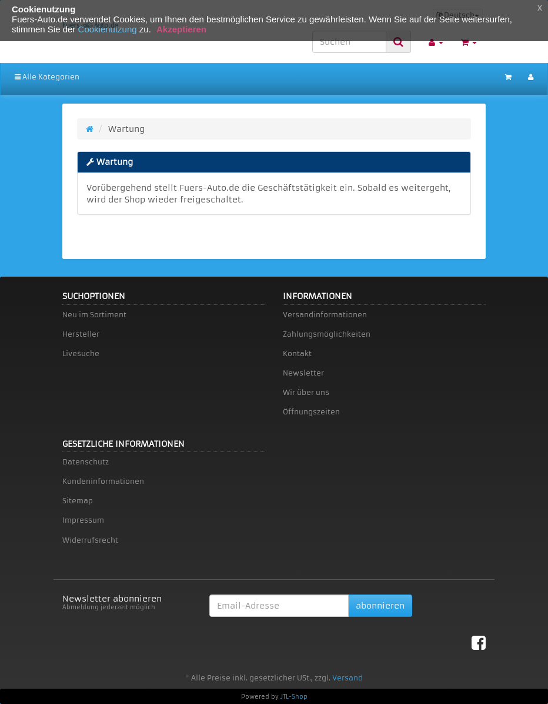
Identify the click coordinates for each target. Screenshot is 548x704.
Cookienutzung (107, 29)
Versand (347, 677)
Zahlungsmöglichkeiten (326, 334)
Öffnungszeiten (311, 411)
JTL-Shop (294, 696)
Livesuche (80, 353)
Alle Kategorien (47, 76)
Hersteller (80, 334)
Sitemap (77, 500)
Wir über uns (306, 392)
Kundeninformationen (103, 481)
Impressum (83, 520)
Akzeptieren (181, 29)
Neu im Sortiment (94, 314)
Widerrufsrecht (90, 540)
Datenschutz (85, 461)
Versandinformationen (325, 314)
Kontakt (297, 353)
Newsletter (303, 372)
